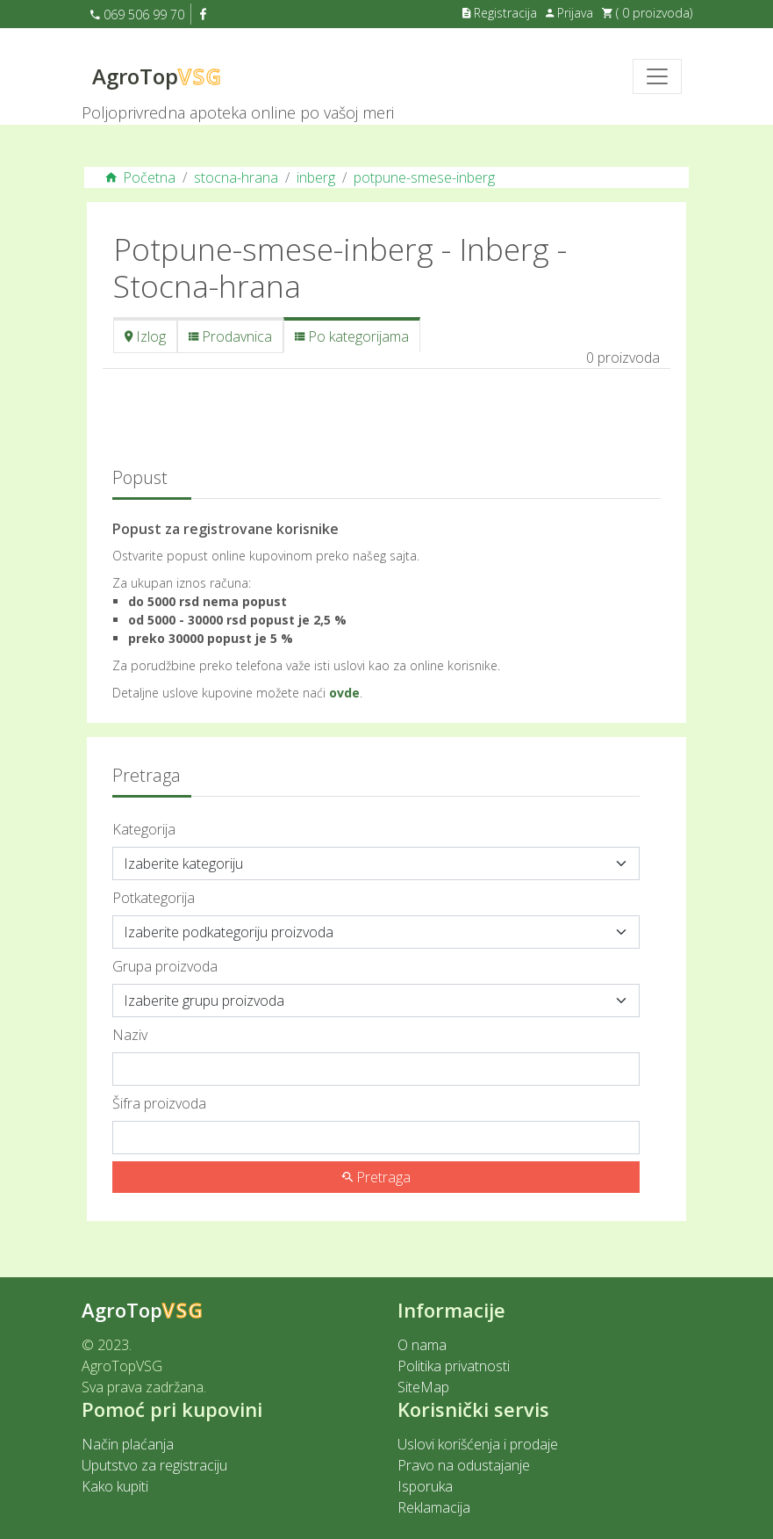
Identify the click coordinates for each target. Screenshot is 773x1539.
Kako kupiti (115, 1486)
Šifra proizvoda (159, 1103)
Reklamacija (433, 1507)
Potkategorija (153, 897)
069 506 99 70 (137, 14)
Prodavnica (230, 336)
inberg (316, 177)
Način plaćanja (128, 1444)
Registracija (499, 12)
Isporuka (425, 1486)
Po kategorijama (352, 336)
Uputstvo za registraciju (154, 1465)
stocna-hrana (236, 177)
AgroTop (157, 75)
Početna (140, 177)
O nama (422, 1345)
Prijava (569, 12)
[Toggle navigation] (657, 76)
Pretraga (376, 1177)
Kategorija (143, 829)
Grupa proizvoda (165, 966)
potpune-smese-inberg (424, 177)
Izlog (145, 336)
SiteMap (423, 1387)
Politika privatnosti (453, 1366)
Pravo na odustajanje (463, 1465)
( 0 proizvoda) (647, 12)
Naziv (129, 1034)
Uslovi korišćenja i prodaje (477, 1444)
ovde (344, 692)
